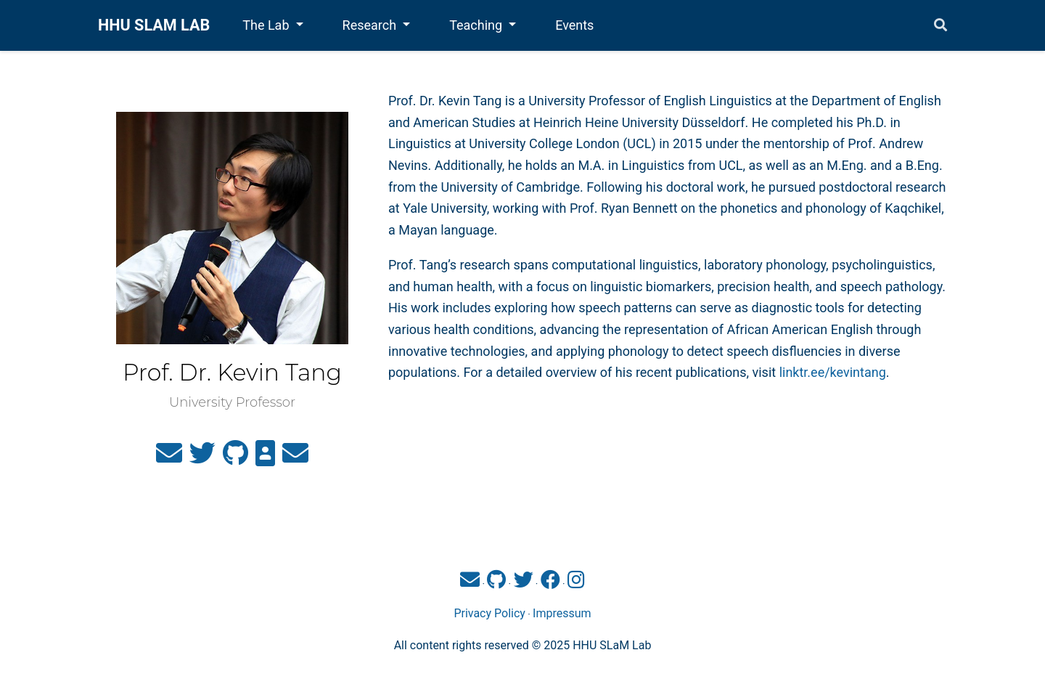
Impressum (562, 613)
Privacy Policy (489, 613)
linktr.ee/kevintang (832, 372)
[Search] (940, 25)
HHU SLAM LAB (154, 25)
